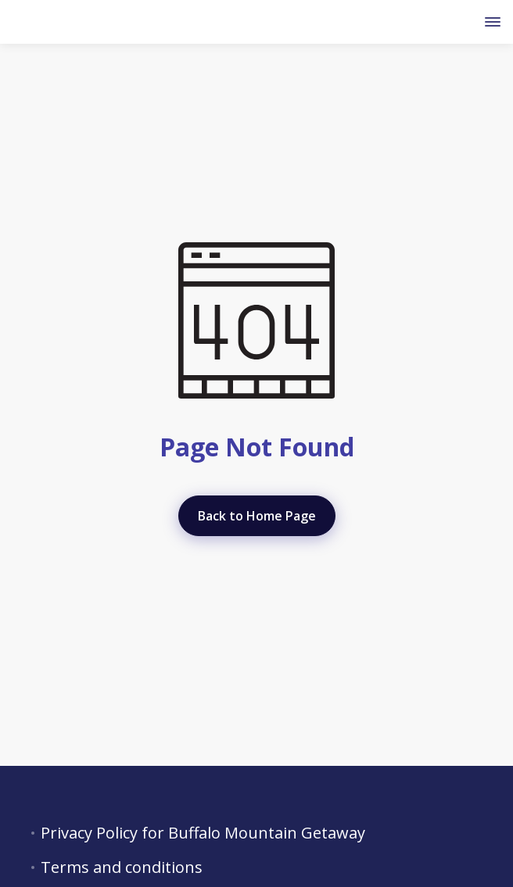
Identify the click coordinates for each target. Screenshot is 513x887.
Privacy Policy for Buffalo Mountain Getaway (203, 833)
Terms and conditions (122, 867)
